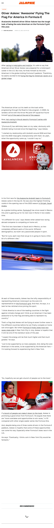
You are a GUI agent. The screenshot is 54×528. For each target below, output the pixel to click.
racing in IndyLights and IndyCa (18, 65)
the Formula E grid (23, 304)
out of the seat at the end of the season (24, 115)
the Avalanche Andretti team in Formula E (33, 198)
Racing (4, 9)
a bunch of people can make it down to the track (22, 413)
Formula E (27, 210)
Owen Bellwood (8, 30)
